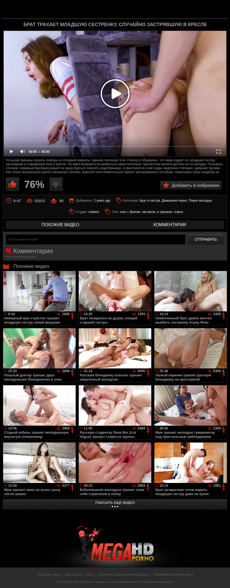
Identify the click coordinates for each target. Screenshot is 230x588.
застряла (148, 212)
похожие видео (60, 224)
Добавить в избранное (195, 185)
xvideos (93, 212)
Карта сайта (73, 574)
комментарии (169, 224)
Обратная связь (48, 574)
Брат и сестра (150, 200)
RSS (90, 574)
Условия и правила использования (123, 574)
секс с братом (130, 212)
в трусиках (165, 212)
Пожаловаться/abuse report (173, 574)
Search (220, 9)
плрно (178, 212)
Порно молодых (200, 200)
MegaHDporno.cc (123, 9)
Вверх (222, 578)
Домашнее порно (174, 200)
